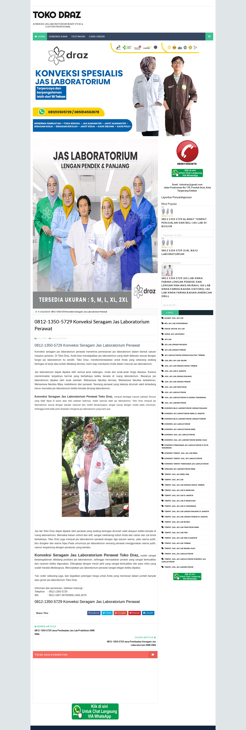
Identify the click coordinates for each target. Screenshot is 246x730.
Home (41, 36)
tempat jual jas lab (173, 480)
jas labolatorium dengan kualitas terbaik (184, 355)
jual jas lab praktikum (175, 387)
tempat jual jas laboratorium (178, 567)
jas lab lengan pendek (175, 350)
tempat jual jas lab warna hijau (179, 549)
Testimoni (78, 36)
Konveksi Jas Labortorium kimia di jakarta (184, 414)
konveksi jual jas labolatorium (179, 435)
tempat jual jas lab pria (176, 533)
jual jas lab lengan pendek (177, 382)
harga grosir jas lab (174, 329)
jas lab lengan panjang (175, 345)
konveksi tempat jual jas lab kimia (180, 453)
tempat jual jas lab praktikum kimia (181, 527)
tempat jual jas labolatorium (178, 554)
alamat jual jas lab (173, 318)
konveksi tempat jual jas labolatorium (183, 459)
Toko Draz (56, 15)
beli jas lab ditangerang (176, 324)
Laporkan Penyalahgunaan (176, 197)
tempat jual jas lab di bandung (179, 490)
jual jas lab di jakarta (175, 371)
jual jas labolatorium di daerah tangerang (185, 398)
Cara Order (97, 36)
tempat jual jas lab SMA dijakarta (180, 538)
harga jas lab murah (174, 334)
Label (170, 312)
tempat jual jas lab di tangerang (180, 506)
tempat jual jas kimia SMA (176, 475)
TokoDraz (56, 724)
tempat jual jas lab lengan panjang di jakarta (186, 511)
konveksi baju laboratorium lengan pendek (185, 419)
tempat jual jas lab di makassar (179, 501)
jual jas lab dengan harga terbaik (180, 366)
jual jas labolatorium (175, 392)
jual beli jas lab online (175, 361)
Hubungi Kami (58, 36)
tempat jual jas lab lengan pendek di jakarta (186, 517)
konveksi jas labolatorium (177, 424)
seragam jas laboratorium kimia (179, 469)
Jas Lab (167, 339)
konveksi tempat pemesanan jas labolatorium (186, 464)
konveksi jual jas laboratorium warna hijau (185, 440)
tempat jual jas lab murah (177, 522)
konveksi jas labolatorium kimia (179, 429)
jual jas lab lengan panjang (178, 377)
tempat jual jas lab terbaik (177, 543)
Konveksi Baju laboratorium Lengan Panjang (185, 408)
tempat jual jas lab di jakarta (178, 496)
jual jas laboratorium (175, 403)
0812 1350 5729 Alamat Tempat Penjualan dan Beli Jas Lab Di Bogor (184, 223)
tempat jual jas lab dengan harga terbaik (184, 485)
